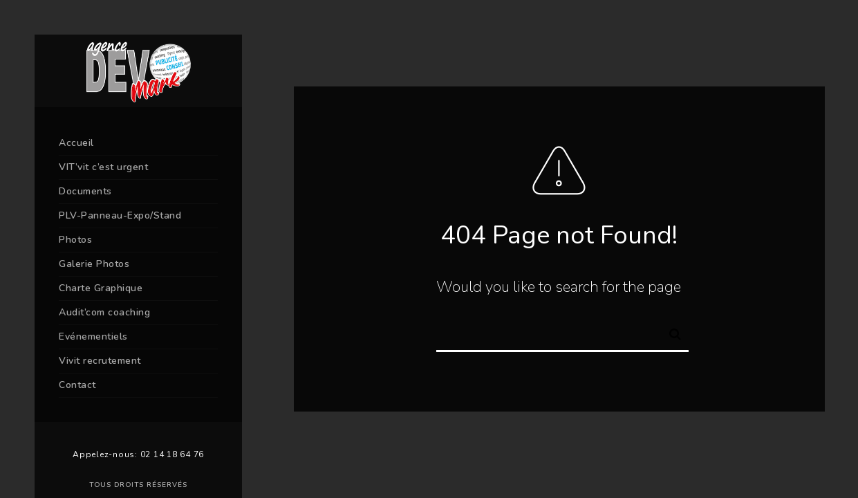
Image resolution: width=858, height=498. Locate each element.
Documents (85, 191)
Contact (77, 384)
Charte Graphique (100, 288)
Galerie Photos (94, 263)
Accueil (76, 142)
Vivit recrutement (100, 360)
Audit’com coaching (104, 312)
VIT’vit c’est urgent (103, 167)
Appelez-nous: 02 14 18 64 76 (138, 454)
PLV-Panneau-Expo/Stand (120, 215)
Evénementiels (93, 336)
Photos (75, 239)
